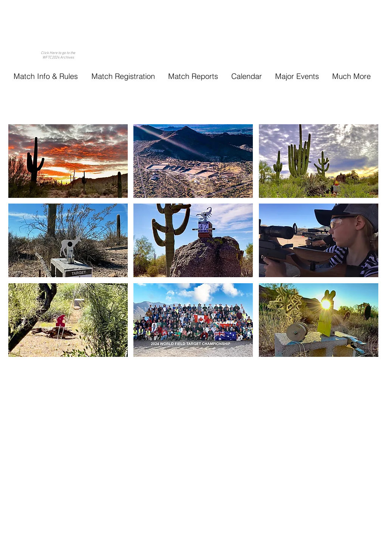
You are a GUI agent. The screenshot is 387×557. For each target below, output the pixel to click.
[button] (46, 76)
